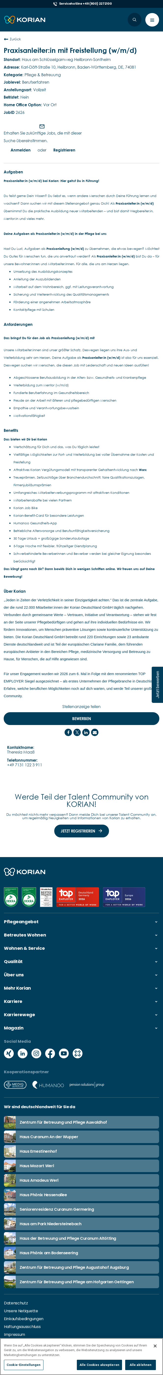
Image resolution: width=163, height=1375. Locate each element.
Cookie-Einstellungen (24, 1365)
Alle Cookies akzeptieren (99, 1365)
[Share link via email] (94, 732)
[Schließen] (155, 1346)
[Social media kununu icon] (77, 1053)
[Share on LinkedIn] (86, 732)
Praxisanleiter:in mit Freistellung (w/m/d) (70, 50)
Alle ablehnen (141, 1365)
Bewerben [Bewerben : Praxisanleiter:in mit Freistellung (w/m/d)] (81, 718)
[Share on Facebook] (68, 732)
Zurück (12, 39)
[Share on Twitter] (77, 732)
